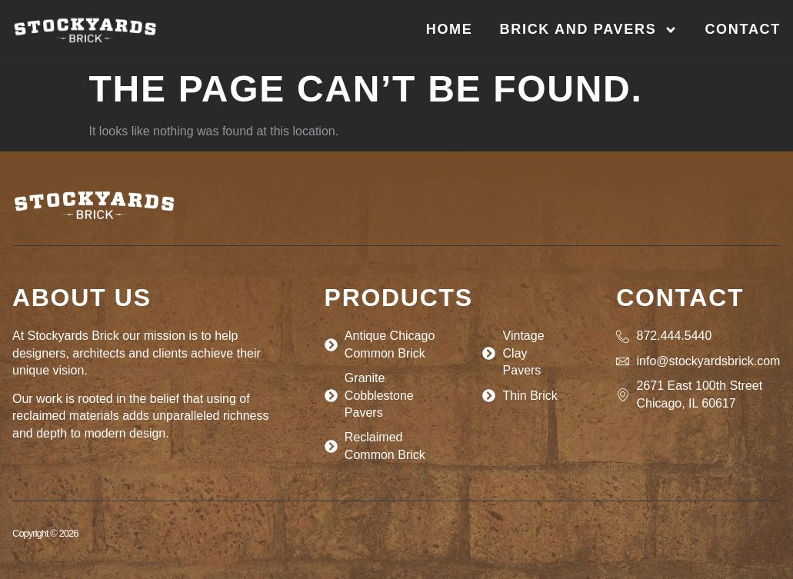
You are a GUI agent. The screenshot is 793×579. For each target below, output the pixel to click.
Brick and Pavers (589, 30)
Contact (743, 29)
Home (449, 29)
